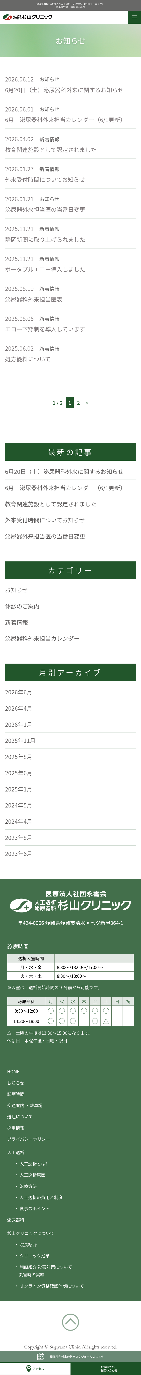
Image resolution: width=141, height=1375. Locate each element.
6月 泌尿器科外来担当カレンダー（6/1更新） (65, 119)
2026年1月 (18, 724)
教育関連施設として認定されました (51, 149)
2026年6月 (18, 692)
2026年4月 (18, 708)
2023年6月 (18, 853)
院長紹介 (28, 1244)
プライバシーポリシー (28, 1139)
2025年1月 (18, 789)
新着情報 (16, 622)
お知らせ (16, 590)
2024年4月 (18, 821)
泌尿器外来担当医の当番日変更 (45, 209)
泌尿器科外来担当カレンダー (42, 638)
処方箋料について (28, 359)
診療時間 (15, 1094)
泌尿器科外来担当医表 (36, 299)
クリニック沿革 (35, 1255)
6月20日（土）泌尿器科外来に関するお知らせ (64, 90)
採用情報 (15, 1127)
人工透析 (15, 1152)
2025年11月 (20, 740)
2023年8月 (18, 837)
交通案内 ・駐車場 (25, 1105)
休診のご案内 (22, 606)
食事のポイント (35, 1208)
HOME (13, 1071)
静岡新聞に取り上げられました (45, 239)
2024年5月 (18, 805)
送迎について (20, 1116)
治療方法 (28, 1186)
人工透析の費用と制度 (41, 1197)
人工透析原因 (32, 1175)
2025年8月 (18, 756)
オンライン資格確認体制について (52, 1286)
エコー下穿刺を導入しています (45, 329)
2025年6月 (18, 773)
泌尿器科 (15, 1220)
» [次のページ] (87, 402)
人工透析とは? (33, 1163)
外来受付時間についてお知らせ (45, 179)
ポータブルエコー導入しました (45, 269)
